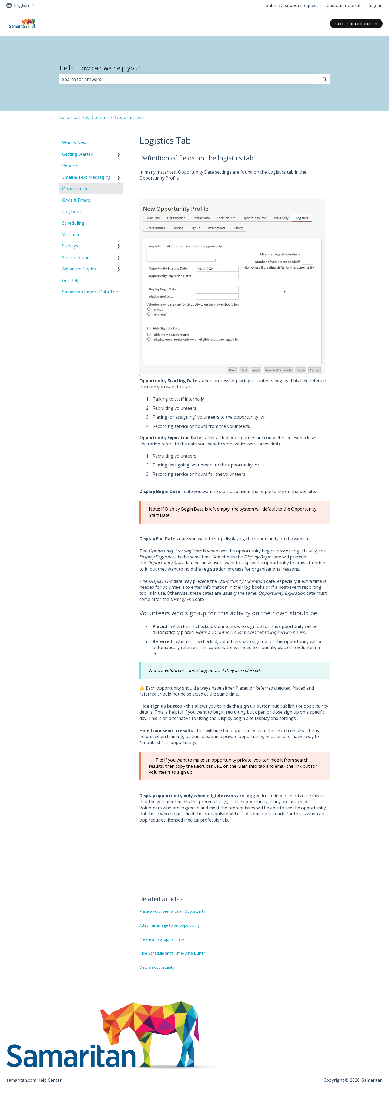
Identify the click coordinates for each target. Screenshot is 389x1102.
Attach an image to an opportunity (169, 925)
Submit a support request (292, 5)
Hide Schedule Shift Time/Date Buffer (172, 953)
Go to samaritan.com (356, 24)
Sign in (376, 5)
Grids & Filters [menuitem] (76, 200)
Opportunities (129, 117)
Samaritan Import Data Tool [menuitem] (90, 292)
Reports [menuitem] (70, 166)
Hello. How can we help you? (100, 68)
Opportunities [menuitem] (76, 189)
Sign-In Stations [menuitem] (78, 257)
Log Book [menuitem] (72, 211)
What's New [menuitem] (74, 143)
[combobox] (189, 79)
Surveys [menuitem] (70, 246)
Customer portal (343, 5)
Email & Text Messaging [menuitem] (86, 177)
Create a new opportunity (161, 939)
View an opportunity (156, 967)
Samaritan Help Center (82, 117)
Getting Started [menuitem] (77, 154)
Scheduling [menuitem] (73, 223)
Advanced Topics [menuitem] (79, 269)
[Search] (324, 79)
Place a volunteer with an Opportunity (172, 911)
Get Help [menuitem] (71, 280)
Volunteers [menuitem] (73, 234)
